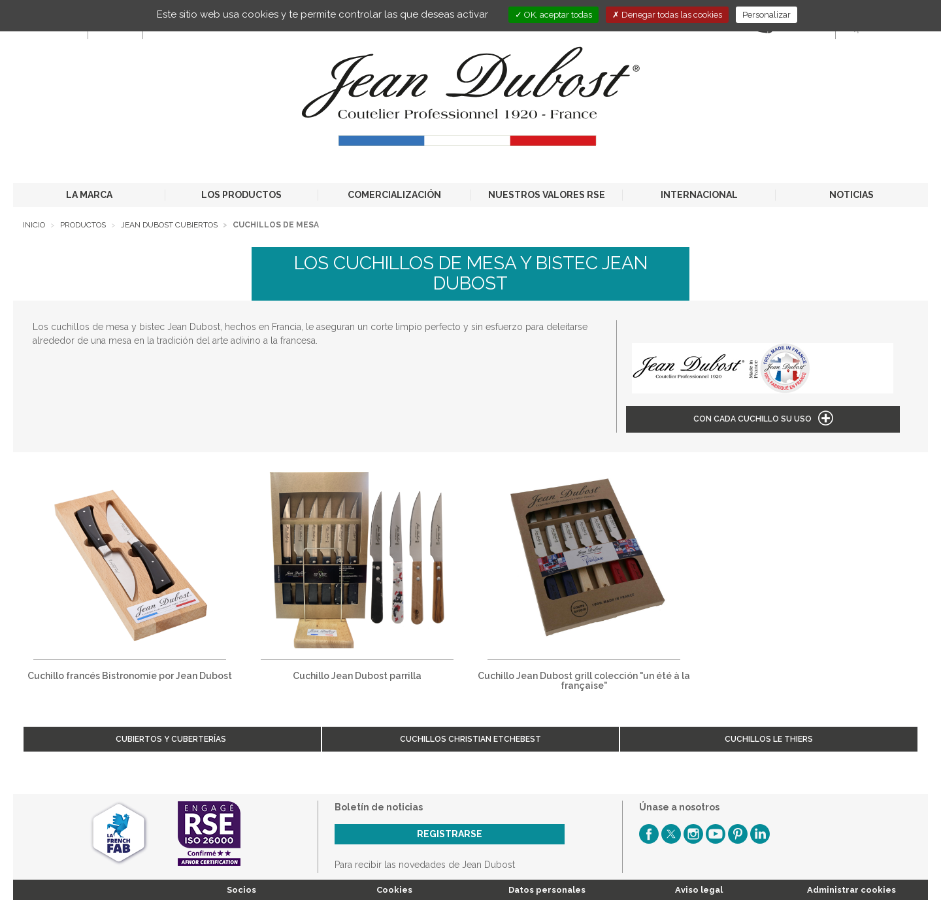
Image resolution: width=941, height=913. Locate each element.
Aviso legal (699, 890)
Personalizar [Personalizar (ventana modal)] (766, 15)
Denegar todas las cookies (667, 15)
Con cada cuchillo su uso (752, 418)
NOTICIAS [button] (851, 195)
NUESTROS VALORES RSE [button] (546, 195)
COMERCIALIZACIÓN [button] (394, 195)
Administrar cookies (851, 890)
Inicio (34, 224)
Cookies (394, 890)
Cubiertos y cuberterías (172, 739)
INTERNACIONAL (699, 195)
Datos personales (547, 890)
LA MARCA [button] (89, 195)
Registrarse (449, 834)
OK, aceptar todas (553, 15)
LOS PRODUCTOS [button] (241, 195)
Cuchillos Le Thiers (769, 739)
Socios (241, 890)
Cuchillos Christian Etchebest (470, 739)
